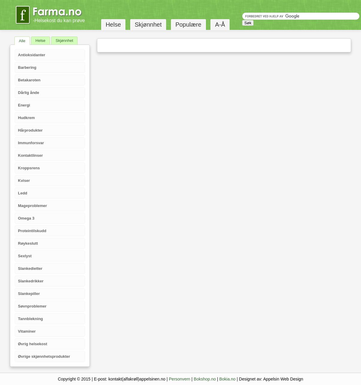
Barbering (27, 67)
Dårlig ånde (28, 92)
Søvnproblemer (32, 306)
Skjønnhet (148, 24)
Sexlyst (25, 256)
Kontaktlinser (30, 155)
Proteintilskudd (32, 231)
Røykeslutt (28, 243)
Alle (22, 41)
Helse (113, 24)
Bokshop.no (205, 379)
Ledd (22, 193)
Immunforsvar (31, 143)
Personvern (179, 379)
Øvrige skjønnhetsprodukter (44, 356)
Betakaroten (29, 80)
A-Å (220, 24)
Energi (24, 105)
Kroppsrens (29, 168)
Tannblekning (30, 318)
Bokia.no (227, 379)
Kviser (24, 180)
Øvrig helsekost (32, 344)
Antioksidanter (31, 55)
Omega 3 (26, 218)
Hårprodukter (30, 130)
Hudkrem (26, 117)
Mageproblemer (32, 205)
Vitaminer (27, 331)
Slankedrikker (30, 281)
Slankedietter (30, 268)
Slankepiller (29, 293)
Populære (188, 24)
